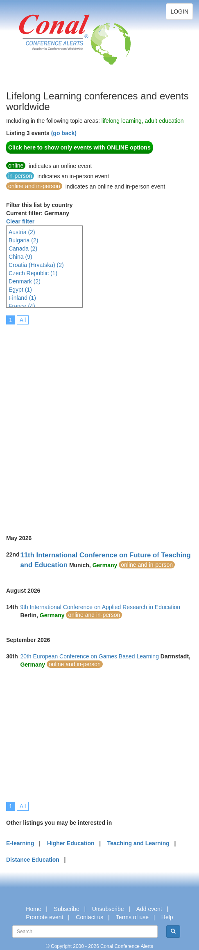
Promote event (44, 917)
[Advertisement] (99, 424)
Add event (149, 909)
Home (33, 909)
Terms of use (132, 917)
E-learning (20, 843)
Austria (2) (22, 232)
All (23, 320)
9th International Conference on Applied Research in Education (100, 607)
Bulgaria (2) (23, 240)
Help (167, 917)
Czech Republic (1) (33, 273)
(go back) (64, 133)
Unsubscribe (108, 909)
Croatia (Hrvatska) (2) (36, 265)
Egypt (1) (20, 289)
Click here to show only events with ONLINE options (79, 147)
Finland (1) (22, 297)
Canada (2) (23, 248)
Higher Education (71, 843)
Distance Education (32, 859)
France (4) (22, 306)
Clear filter (20, 221)
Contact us (89, 917)
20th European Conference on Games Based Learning (89, 656)
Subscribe (66, 909)
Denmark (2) (25, 281)
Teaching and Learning (138, 843)
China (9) (20, 256)
